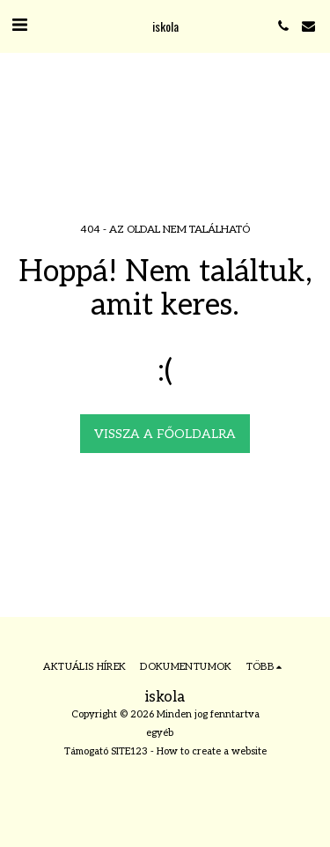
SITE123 (129, 751)
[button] (19, 25)
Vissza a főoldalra (165, 434)
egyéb (159, 733)
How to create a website (212, 751)
